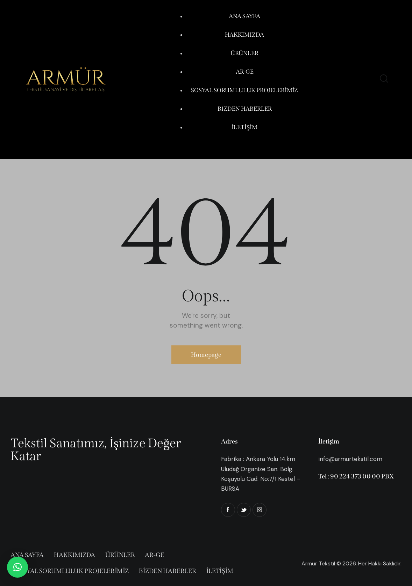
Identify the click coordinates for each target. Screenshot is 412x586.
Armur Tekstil (318, 563)
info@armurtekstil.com (350, 459)
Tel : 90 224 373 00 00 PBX (356, 476)
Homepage (206, 355)
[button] (17, 567)
